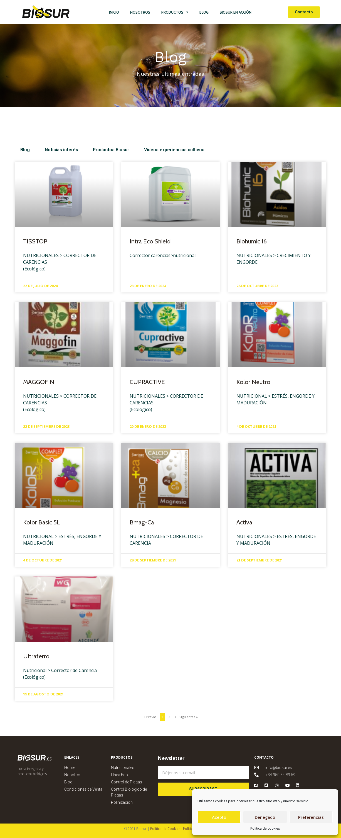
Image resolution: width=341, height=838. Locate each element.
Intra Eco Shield (150, 241)
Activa (244, 522)
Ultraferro (36, 656)
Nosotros (140, 12)
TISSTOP (35, 241)
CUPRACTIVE (147, 382)
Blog (204, 12)
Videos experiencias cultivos (163, 149)
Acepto (219, 817)
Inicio (114, 12)
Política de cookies (265, 828)
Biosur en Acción (235, 12)
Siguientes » (188, 717)
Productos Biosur (103, 149)
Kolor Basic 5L (41, 522)
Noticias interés (57, 149)
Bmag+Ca (142, 522)
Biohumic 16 (251, 241)
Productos (174, 12)
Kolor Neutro (253, 382)
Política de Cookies (164, 828)
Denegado (265, 817)
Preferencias (311, 817)
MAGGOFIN (38, 382)
